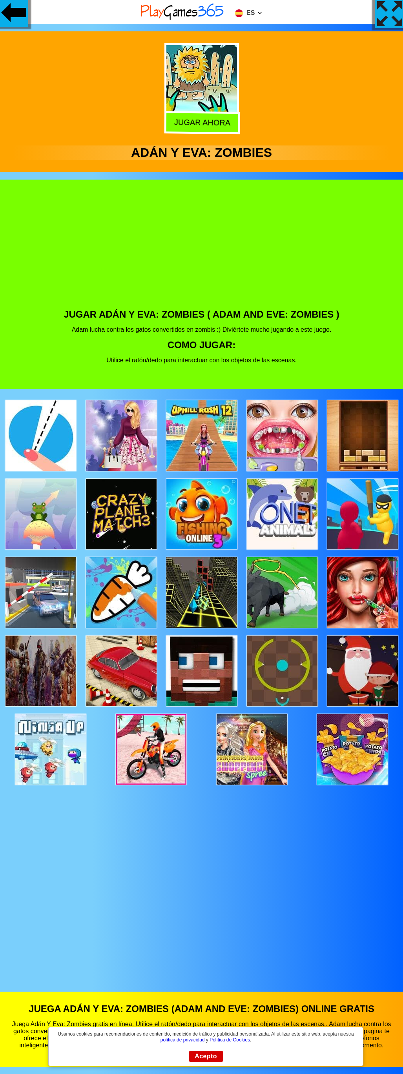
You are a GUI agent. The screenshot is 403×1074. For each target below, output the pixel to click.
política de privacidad (182, 1040)
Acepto (206, 1056)
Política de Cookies (230, 1040)
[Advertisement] (202, 250)
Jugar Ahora (200, 122)
